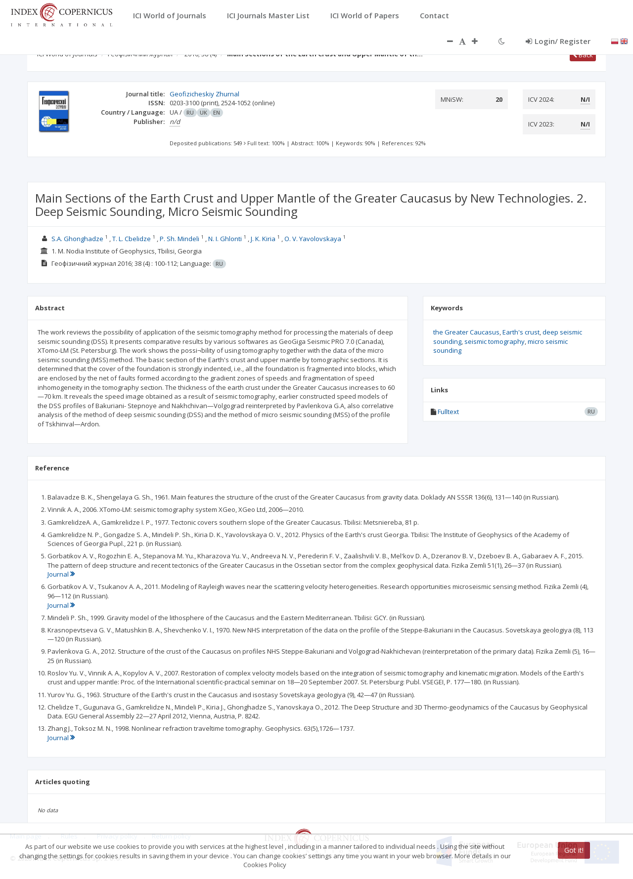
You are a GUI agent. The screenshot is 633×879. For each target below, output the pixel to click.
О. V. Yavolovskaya (312, 238)
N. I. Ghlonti (225, 238)
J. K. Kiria (263, 238)
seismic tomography (494, 341)
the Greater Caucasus (466, 332)
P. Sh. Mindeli (179, 238)
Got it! (574, 850)
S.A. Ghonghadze (77, 238)
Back (583, 54)
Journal (61, 574)
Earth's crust (521, 332)
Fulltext (448, 411)
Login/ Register (558, 41)
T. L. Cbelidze (131, 238)
